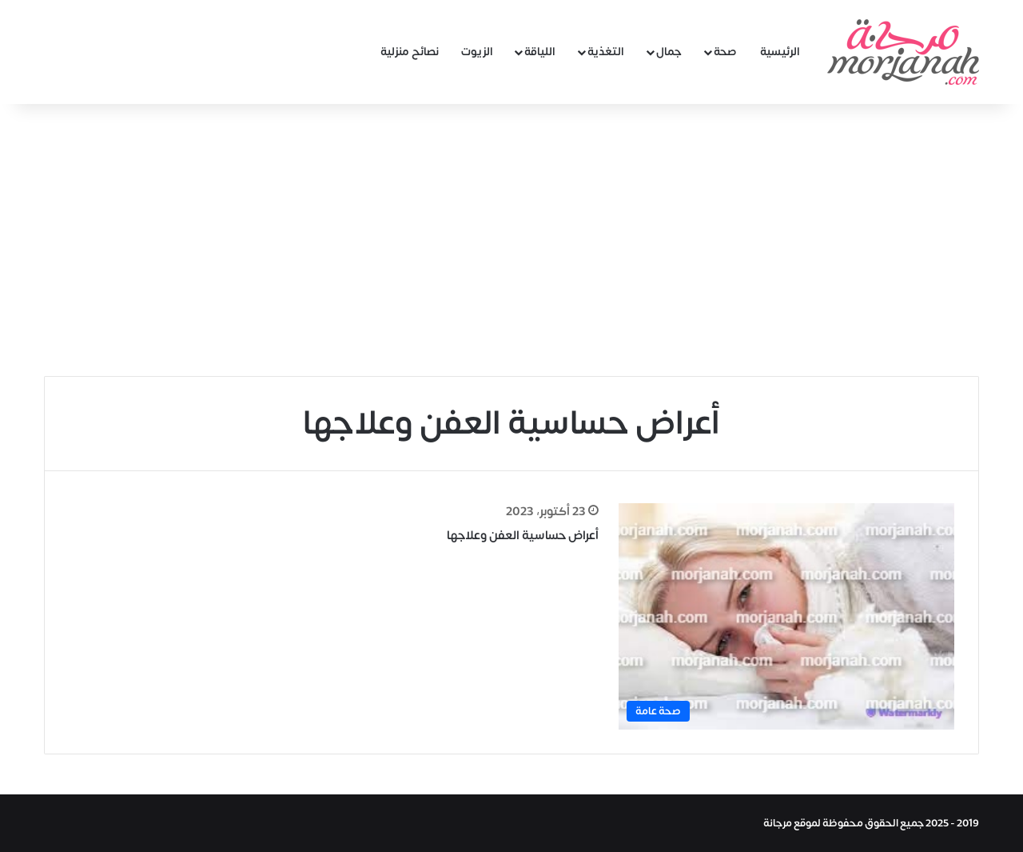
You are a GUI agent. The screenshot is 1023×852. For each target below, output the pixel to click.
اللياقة (539, 51)
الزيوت (477, 51)
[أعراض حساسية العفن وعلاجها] (786, 616)
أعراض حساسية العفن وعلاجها (523, 536)
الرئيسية (780, 51)
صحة (725, 51)
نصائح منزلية (409, 51)
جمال (669, 51)
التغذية (605, 51)
